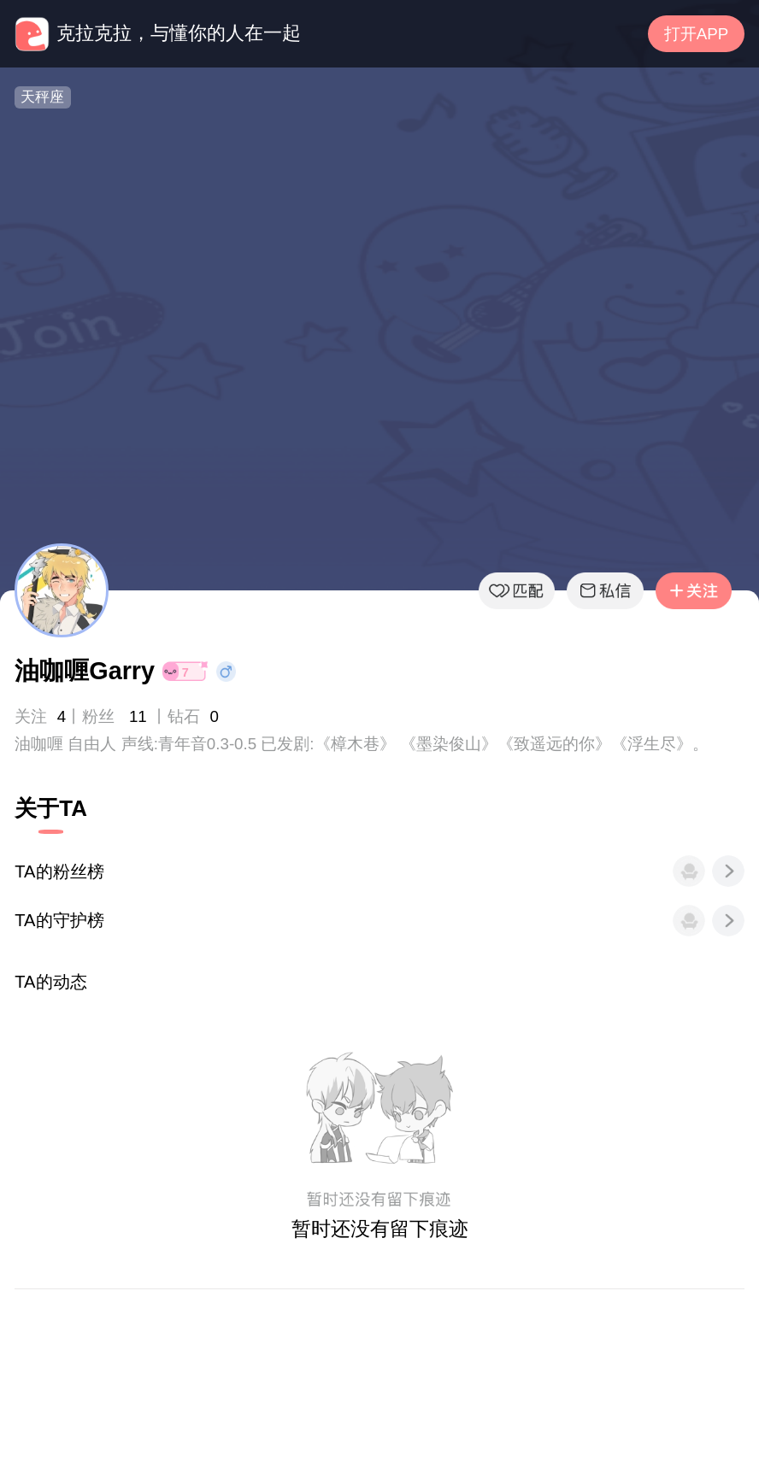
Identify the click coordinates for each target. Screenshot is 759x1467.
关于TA (51, 808)
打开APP (696, 34)
